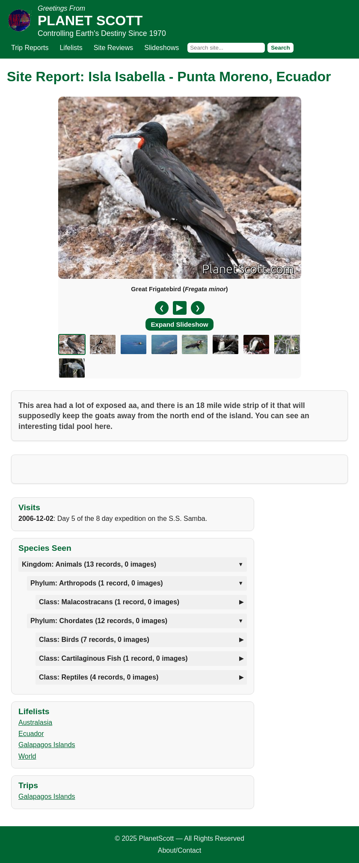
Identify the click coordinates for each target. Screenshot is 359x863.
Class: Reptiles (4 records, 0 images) (98, 677)
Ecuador (31, 733)
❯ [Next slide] (197, 307)
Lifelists (70, 47)
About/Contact (179, 850)
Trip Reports (29, 47)
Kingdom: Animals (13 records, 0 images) (89, 564)
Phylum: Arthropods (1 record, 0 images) (96, 583)
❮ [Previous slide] (161, 307)
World (27, 756)
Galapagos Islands (46, 744)
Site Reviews (113, 47)
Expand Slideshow (179, 324)
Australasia (35, 722)
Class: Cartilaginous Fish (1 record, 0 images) (113, 658)
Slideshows (161, 47)
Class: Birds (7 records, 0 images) (94, 639)
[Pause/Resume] (180, 308)
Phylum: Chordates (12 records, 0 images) (98, 620)
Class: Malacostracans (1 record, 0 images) (109, 602)
